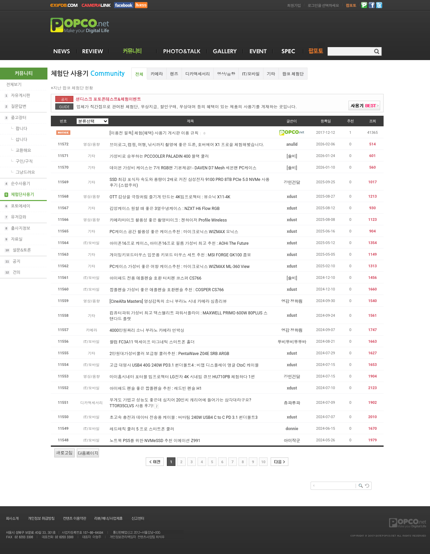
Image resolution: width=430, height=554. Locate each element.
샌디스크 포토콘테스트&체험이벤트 (108, 99)
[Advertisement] (406, 170)
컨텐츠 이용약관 (74, 518)
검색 (377, 51)
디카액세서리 (197, 74)
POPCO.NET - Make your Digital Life (88, 26)
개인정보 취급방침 (41, 518)
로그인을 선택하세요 (323, 5)
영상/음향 (226, 74)
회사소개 (12, 518)
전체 (139, 74)
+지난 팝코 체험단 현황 (72, 88)
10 (263, 462)
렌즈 (174, 74)
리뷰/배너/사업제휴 (108, 518)
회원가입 (294, 5)
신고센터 (138, 518)
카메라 (156, 74)
